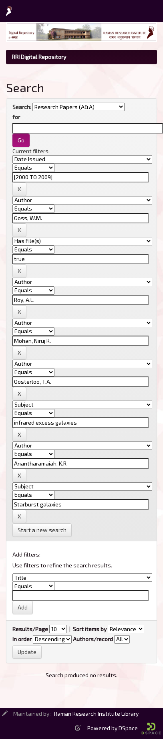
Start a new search (42, 529)
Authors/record (93, 639)
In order (22, 639)
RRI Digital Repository (39, 56)
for (16, 116)
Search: (21, 106)
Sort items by (90, 629)
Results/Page (30, 629)
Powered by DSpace (124, 728)
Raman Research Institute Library (96, 713)
